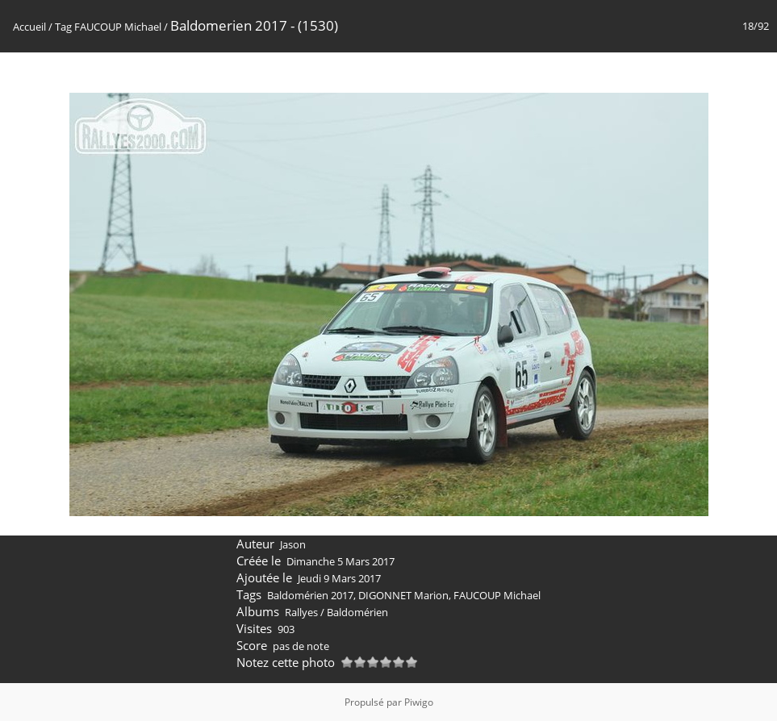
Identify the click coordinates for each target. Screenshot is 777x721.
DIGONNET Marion (403, 595)
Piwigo (418, 702)
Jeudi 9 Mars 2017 (339, 578)
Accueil (29, 26)
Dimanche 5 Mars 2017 (340, 561)
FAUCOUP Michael (117, 26)
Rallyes (301, 612)
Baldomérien (357, 612)
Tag (63, 26)
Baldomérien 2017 (310, 595)
